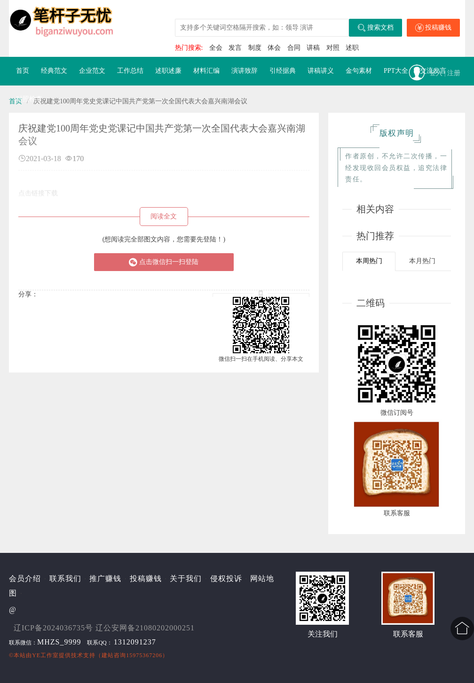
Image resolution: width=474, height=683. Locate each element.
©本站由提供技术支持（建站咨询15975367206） (88, 655)
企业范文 (92, 70)
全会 (215, 47)
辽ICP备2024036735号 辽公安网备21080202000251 (104, 628)
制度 (254, 47)
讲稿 (313, 47)
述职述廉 (168, 70)
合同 (293, 47)
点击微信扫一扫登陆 (163, 262)
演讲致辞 (244, 70)
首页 (22, 70)
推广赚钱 (105, 578)
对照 (333, 47)
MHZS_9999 (59, 642)
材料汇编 (206, 70)
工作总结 (130, 70)
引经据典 (282, 70)
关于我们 (186, 578)
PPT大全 (396, 70)
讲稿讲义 (321, 70)
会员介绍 (25, 578)
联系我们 (65, 578)
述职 (352, 47)
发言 (235, 47)
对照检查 (29, 98)
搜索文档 (375, 27)
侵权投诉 (226, 578)
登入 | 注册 (444, 73)
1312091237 (135, 642)
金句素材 (359, 70)
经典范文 (54, 70)
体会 (274, 47)
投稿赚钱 (433, 27)
